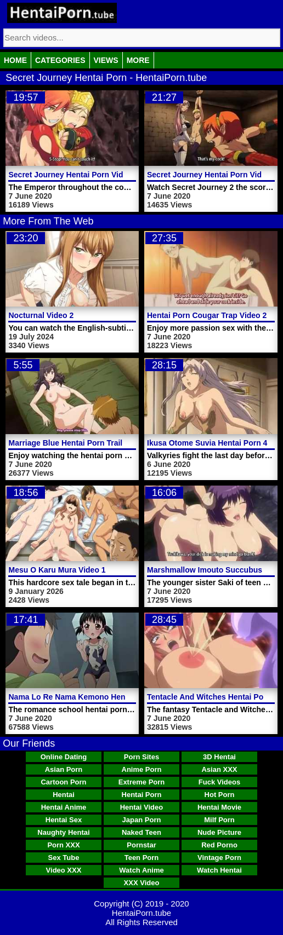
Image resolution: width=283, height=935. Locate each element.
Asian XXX (219, 769)
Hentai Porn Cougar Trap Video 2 (207, 315)
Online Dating (64, 757)
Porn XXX (63, 845)
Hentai (64, 794)
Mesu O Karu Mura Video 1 (56, 569)
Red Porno (219, 845)
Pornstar (141, 845)
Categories (60, 60)
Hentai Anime (64, 807)
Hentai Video (141, 807)
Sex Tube (64, 857)
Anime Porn (142, 769)
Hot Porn (220, 794)
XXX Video (142, 883)
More (138, 60)
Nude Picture (219, 832)
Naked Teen (141, 832)
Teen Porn (141, 857)
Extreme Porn (141, 782)
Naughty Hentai (63, 832)
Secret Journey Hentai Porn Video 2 (212, 174)
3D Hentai (219, 757)
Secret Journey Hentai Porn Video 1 (73, 174)
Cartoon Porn (63, 782)
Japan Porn (141, 820)
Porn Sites (141, 757)
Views (106, 60)
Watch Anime (141, 870)
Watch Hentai (219, 870)
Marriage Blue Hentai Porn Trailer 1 (72, 442)
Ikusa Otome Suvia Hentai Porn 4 (207, 442)
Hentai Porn (142, 794)
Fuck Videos (219, 782)
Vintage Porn (219, 857)
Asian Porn (64, 769)
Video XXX (64, 870)
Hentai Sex (64, 820)
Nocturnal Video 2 (40, 315)
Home (15, 60)
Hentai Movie (219, 807)
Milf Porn (219, 820)
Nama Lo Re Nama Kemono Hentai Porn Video (92, 696)
